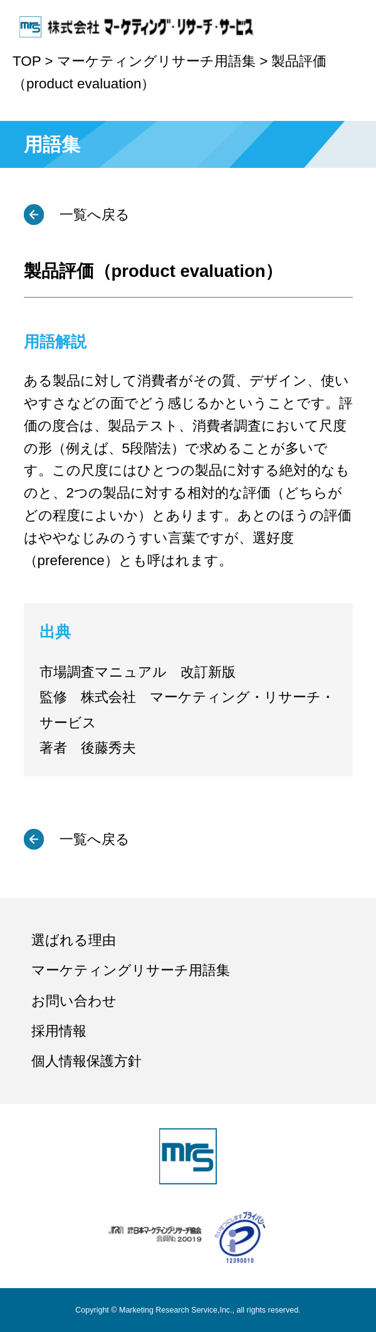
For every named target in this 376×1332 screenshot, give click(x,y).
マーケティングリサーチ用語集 (130, 970)
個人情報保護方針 (86, 1061)
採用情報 (58, 1031)
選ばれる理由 (73, 940)
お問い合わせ (74, 1001)
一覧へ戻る (93, 214)
